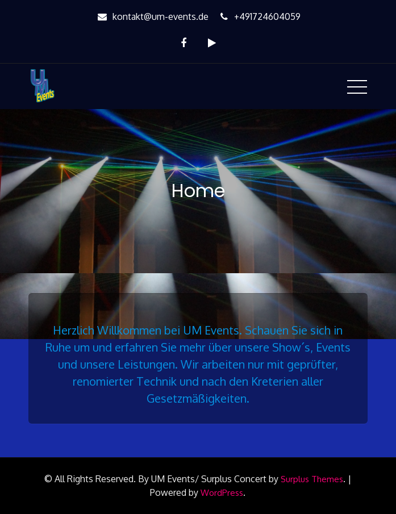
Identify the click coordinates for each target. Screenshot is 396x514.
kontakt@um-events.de (152, 16)
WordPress (222, 492)
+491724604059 (259, 16)
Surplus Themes (312, 479)
